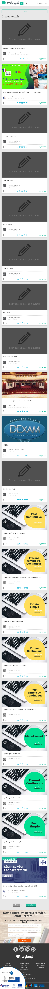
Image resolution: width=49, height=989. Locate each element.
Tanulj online (41, 965)
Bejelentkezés (42, 3)
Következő (31, 905)
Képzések (41, 967)
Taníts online (24, 965)
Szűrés (24, 11)
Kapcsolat (8, 965)
